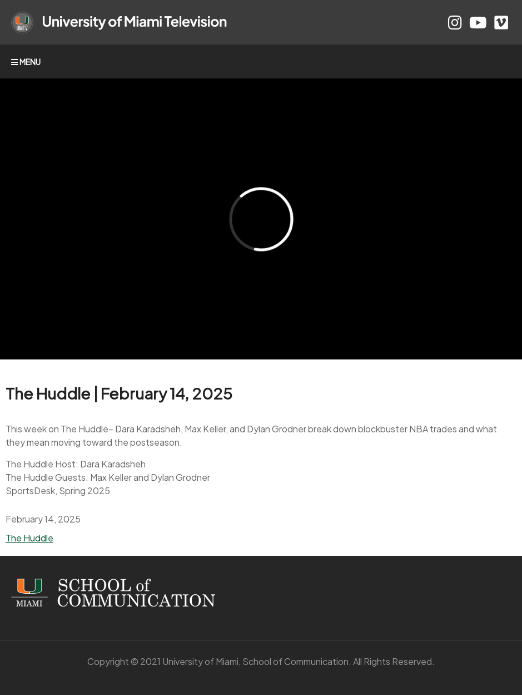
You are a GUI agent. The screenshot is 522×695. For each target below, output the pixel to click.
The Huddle (29, 538)
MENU (26, 62)
